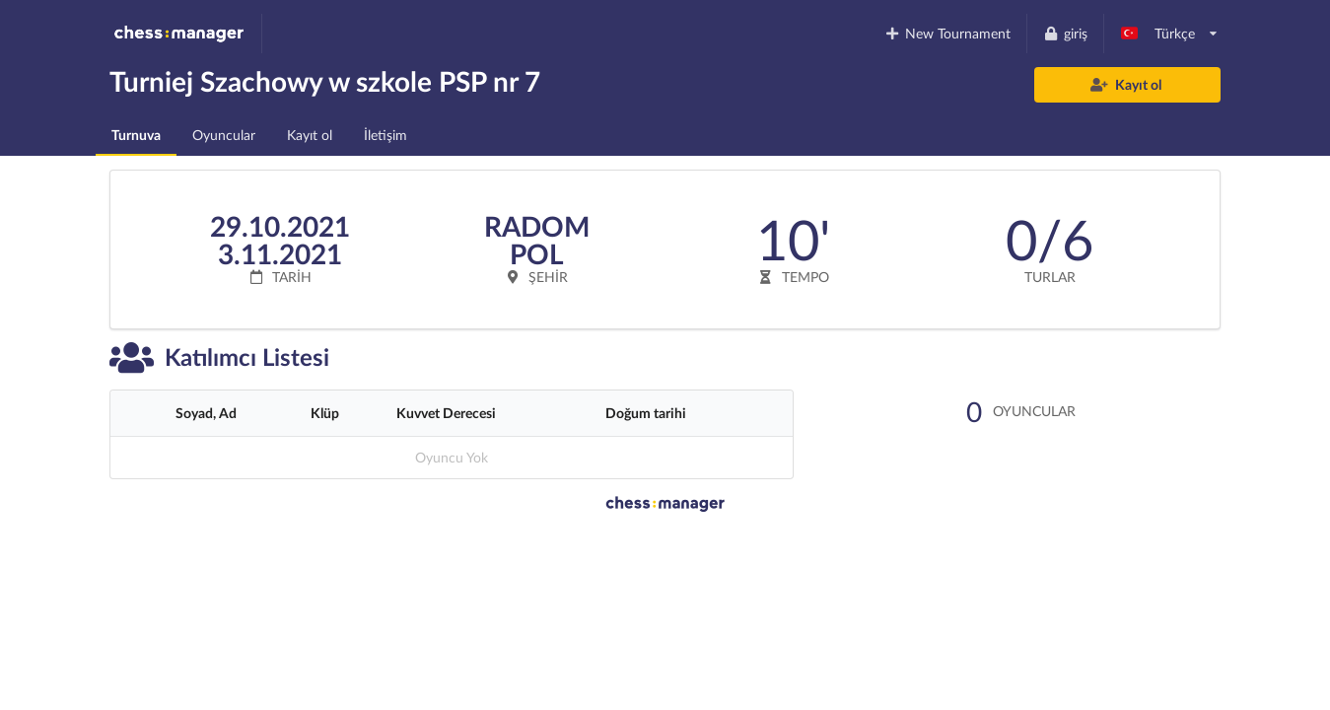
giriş (1064, 33)
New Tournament (948, 33)
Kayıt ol (1126, 84)
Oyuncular (223, 134)
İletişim (385, 134)
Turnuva (136, 134)
